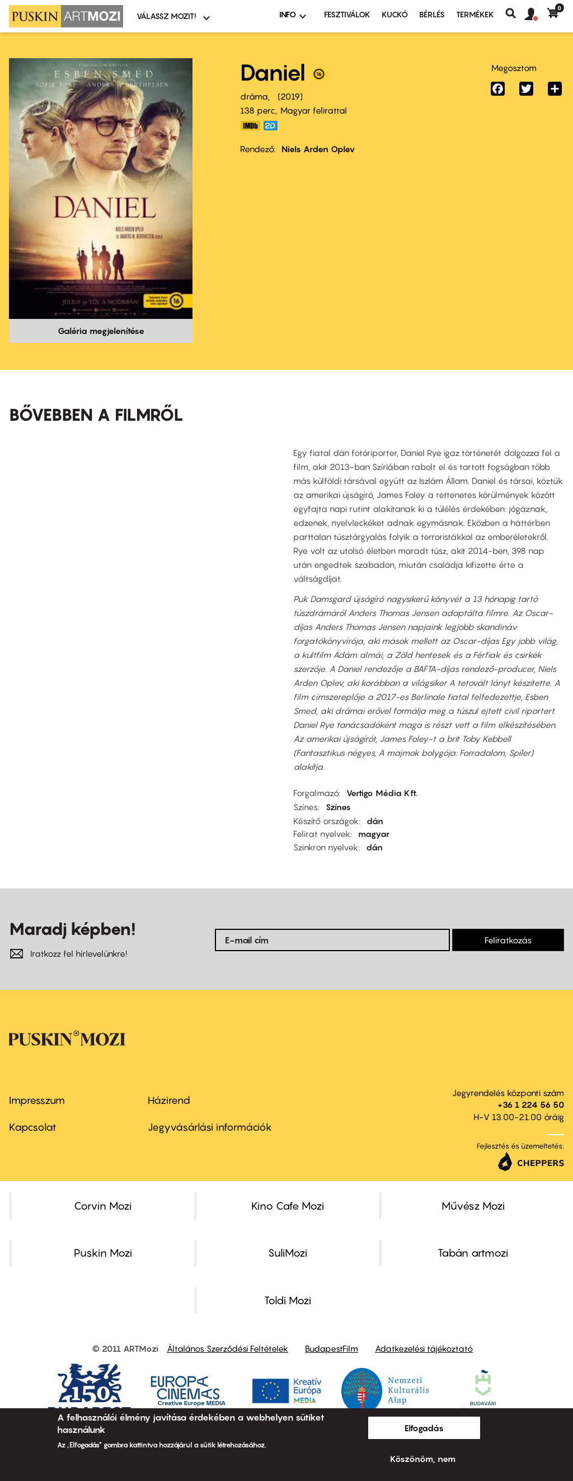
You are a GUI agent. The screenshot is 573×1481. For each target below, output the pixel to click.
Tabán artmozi (473, 1253)
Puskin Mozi (103, 1253)
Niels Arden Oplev (318, 149)
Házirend (169, 1100)
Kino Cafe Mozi (287, 1206)
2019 (290, 96)
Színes (338, 807)
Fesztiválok (347, 14)
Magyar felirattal (313, 110)
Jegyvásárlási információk (210, 1127)
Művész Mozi (473, 1206)
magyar (373, 834)
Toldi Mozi (287, 1300)
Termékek (475, 14)
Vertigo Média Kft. (381, 793)
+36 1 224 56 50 (530, 1104)
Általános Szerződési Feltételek (227, 1348)
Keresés (515, 13)
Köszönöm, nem (422, 1459)
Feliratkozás (508, 940)
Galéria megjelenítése (101, 331)
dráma (254, 96)
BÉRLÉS (432, 14)
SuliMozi (287, 1253)
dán (375, 821)
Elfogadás (424, 1428)
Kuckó (395, 14)
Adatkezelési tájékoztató (424, 1348)
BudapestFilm (331, 1348)
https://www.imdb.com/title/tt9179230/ (250, 125)
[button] (536, 14)
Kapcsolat (33, 1127)
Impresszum (37, 1100)
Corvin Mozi (102, 1206)
